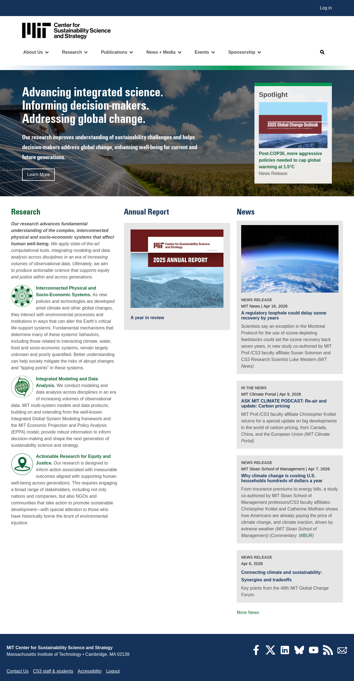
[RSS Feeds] (328, 653)
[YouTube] (314, 653)
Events (202, 52)
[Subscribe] (342, 653)
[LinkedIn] (285, 653)
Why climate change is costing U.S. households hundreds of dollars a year (281, 478)
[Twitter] (270, 653)
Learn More (38, 174)
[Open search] (322, 52)
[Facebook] (256, 653)
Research (72, 52)
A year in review (147, 317)
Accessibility (90, 671)
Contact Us (17, 671)
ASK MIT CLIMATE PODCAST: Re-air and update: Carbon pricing (284, 403)
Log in (326, 8)
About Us (33, 52)
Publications (114, 52)
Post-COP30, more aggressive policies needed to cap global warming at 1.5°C (290, 160)
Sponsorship (241, 52)
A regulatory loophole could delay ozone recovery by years (283, 315)
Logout (113, 671)
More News (248, 612)
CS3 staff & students (53, 671)
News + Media (160, 52)
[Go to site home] (66, 31)
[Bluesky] (299, 653)
